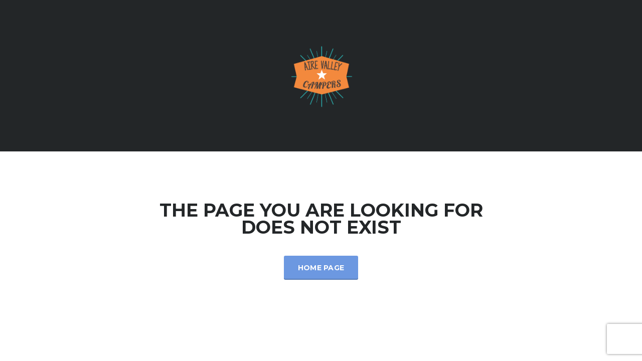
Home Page (321, 267)
